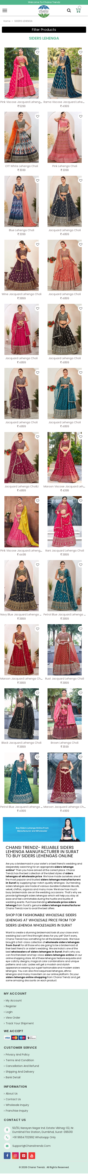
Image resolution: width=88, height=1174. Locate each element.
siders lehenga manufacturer (61, 905)
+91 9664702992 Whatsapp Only (34, 1137)
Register (11, 1006)
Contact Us (13, 1099)
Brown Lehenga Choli (64, 743)
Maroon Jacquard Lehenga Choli (22, 679)
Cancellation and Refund (22, 1066)
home (6, 21)
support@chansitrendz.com (31, 1146)
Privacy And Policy (18, 1054)
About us (12, 1093)
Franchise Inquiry (17, 1111)
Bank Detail (13, 1077)
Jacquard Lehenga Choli (64, 230)
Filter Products (44, 29)
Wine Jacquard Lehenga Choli (21, 294)
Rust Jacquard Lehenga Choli (64, 679)
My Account (14, 1000)
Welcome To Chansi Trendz (44, 2)
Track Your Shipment (20, 1023)
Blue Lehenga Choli (21, 230)
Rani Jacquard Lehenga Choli (64, 550)
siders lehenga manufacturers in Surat (43, 881)
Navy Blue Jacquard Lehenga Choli (23, 614)
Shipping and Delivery (20, 1072)
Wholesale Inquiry (17, 1105)
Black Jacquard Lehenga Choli (21, 743)
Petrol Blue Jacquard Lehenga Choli (23, 807)
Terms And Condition (20, 1060)
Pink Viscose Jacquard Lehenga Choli (24, 102)
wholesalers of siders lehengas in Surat (36, 951)
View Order (13, 1018)
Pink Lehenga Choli (64, 166)
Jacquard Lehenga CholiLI (22, 486)
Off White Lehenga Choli (21, 166)
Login (9, 1012)
